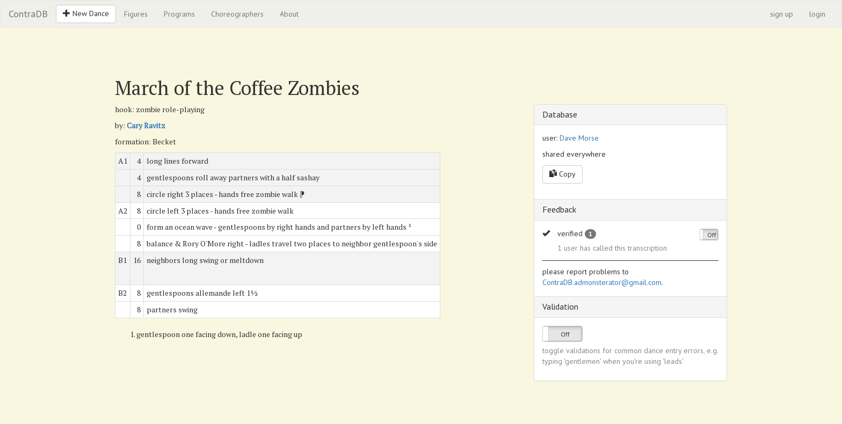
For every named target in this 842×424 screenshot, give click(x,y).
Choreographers (237, 14)
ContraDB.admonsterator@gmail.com (602, 282)
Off (711, 235)
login (817, 14)
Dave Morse (579, 138)
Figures (136, 14)
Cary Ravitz (146, 125)
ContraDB (28, 14)
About (289, 14)
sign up (781, 14)
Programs (179, 14)
